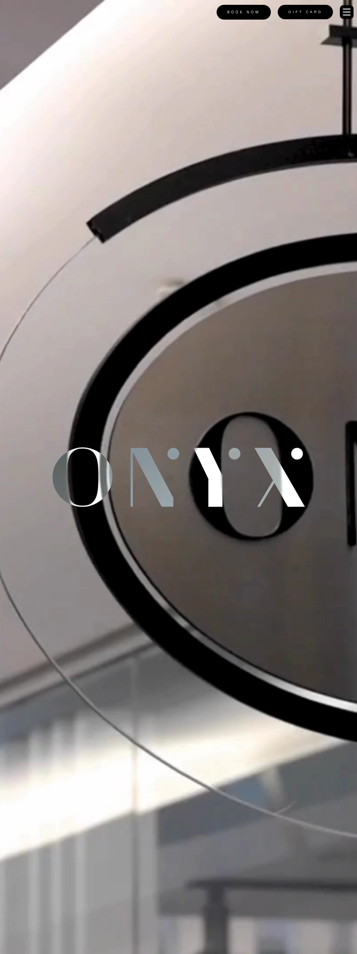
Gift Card (305, 12)
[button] (347, 12)
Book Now (243, 12)
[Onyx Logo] (24, 12)
